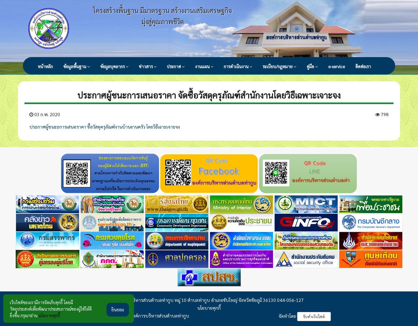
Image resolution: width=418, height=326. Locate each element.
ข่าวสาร (147, 67)
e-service (336, 66)
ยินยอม (117, 311)
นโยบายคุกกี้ (209, 308)
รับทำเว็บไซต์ (314, 316)
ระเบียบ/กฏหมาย (279, 67)
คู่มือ (312, 67)
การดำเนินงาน (238, 67)
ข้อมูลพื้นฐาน (76, 67)
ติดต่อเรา (363, 66)
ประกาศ (176, 67)
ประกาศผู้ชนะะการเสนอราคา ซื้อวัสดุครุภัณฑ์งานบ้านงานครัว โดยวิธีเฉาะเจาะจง (104, 127)
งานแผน (204, 67)
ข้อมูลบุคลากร (114, 67)
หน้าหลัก (45, 66)
